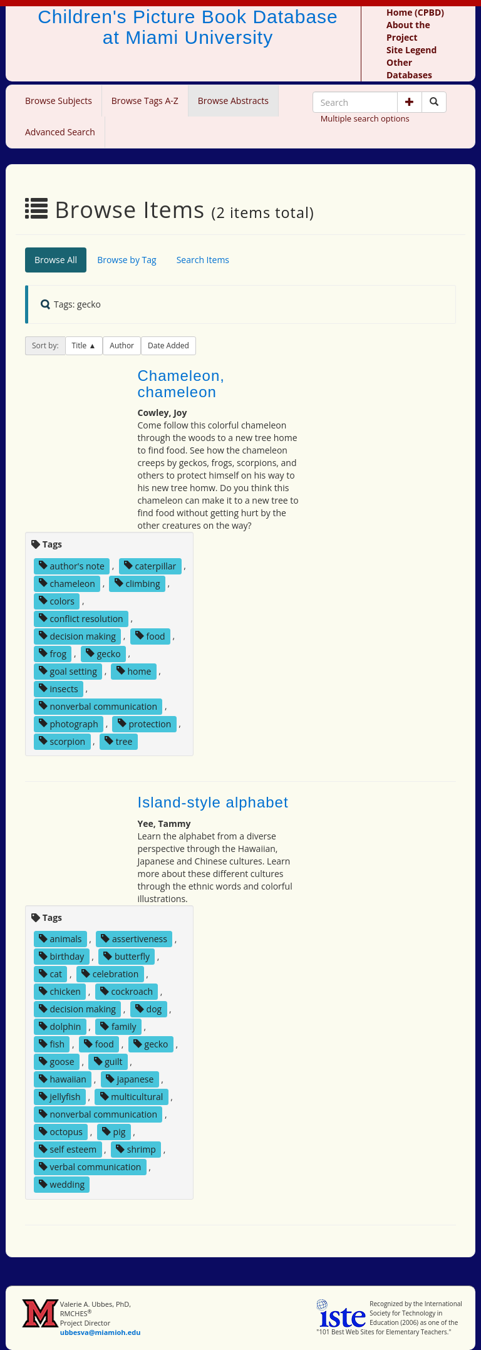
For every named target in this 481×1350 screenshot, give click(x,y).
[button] (409, 102)
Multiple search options (365, 118)
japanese (129, 1079)
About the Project (408, 31)
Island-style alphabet (213, 802)
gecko (103, 653)
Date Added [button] (168, 345)
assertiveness (134, 939)
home (133, 671)
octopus (61, 1132)
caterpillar (150, 565)
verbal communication (90, 1167)
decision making (77, 635)
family (118, 1026)
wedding (62, 1184)
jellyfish (60, 1097)
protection (144, 723)
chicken (60, 991)
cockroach (126, 991)
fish (52, 1044)
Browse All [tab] (55, 260)
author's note (72, 565)
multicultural (131, 1097)
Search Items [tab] (203, 260)
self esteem (67, 1149)
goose (57, 1061)
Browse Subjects (58, 100)
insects (58, 688)
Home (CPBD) (415, 12)
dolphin (60, 1026)
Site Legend (411, 50)
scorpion (62, 741)
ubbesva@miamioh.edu (100, 1332)
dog (148, 1009)
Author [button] (122, 345)
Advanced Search (60, 132)
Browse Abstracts (233, 100)
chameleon (67, 583)
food (150, 635)
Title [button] (80, 345)
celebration (109, 974)
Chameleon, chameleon (181, 383)
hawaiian (62, 1079)
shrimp (136, 1149)
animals (60, 939)
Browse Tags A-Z (144, 100)
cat (50, 974)
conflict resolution (81, 618)
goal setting (68, 671)
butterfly (126, 956)
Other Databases (409, 68)
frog (52, 653)
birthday (61, 956)
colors (57, 600)
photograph (68, 723)
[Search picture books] (434, 102)
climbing (137, 583)
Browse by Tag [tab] (127, 260)
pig (113, 1132)
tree (118, 741)
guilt (108, 1061)
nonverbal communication (98, 706)
